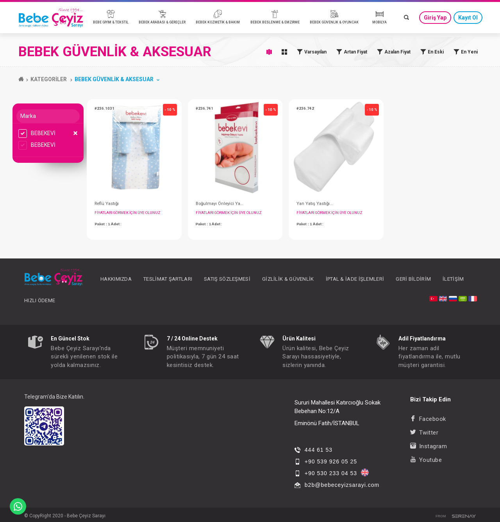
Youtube (426, 459)
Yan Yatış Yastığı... (314, 203)
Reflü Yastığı (107, 203)
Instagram (428, 446)
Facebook (428, 418)
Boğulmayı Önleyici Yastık (220, 203)
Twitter (424, 432)
